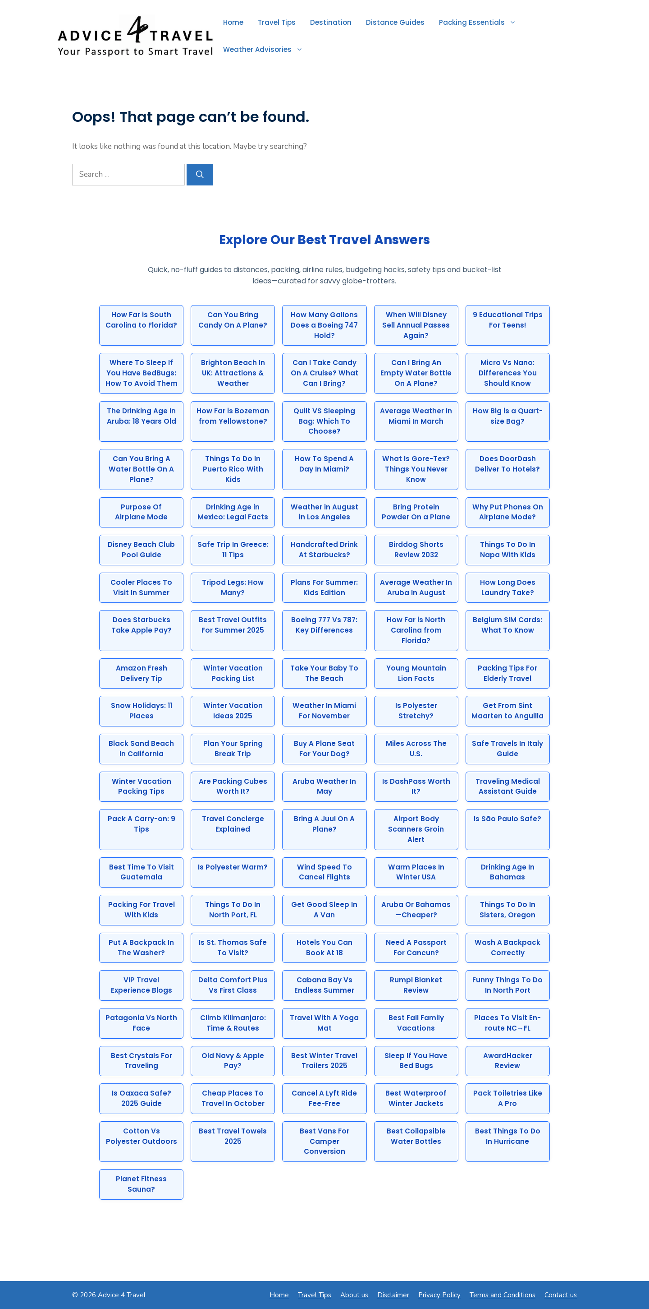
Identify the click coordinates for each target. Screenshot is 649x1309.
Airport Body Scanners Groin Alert (416, 829)
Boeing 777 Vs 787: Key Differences (324, 625)
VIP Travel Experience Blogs (141, 985)
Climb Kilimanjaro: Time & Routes (233, 1023)
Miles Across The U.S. (416, 749)
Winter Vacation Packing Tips (141, 786)
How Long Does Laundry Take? (507, 587)
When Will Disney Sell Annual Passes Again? (416, 325)
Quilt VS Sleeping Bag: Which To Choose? (324, 421)
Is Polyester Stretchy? (416, 711)
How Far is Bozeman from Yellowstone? (233, 416)
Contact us (560, 1295)
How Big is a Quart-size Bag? (508, 416)
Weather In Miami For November (324, 711)
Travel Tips (277, 22)
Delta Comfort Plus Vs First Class (233, 985)
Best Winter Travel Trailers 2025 (324, 1061)
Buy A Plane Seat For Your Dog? (324, 749)
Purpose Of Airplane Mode (141, 512)
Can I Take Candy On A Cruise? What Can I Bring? (324, 373)
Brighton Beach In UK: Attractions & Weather (233, 373)
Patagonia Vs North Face (141, 1023)
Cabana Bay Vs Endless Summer (324, 985)
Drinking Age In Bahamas (508, 872)
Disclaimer (393, 1295)
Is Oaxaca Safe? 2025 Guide (141, 1098)
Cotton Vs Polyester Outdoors (141, 1136)
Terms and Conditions (502, 1295)
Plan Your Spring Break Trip (233, 749)
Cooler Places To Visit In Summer (141, 587)
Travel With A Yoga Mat (324, 1023)
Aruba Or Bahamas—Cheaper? (416, 910)
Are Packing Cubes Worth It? (233, 786)
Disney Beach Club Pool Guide (141, 550)
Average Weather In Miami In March (416, 416)
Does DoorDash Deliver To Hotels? (507, 464)
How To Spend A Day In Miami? (324, 464)
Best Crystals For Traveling (141, 1061)
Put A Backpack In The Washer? (141, 947)
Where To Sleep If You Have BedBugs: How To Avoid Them (141, 373)
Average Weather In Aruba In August (416, 587)
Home (233, 22)
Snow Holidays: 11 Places (141, 711)
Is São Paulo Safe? (507, 818)
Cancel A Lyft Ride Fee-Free (324, 1098)
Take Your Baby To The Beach (324, 673)
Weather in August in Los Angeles (324, 512)
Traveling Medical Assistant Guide (507, 786)
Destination (331, 22)
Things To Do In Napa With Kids (507, 550)
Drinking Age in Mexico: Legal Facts (232, 512)
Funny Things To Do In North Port (507, 985)
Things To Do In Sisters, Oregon (507, 910)
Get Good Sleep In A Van (324, 910)
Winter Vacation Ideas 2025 (233, 711)
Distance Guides (395, 22)
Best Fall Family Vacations (416, 1023)
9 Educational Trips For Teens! (508, 320)
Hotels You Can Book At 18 (324, 947)
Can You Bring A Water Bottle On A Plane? (141, 469)
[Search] (200, 174)
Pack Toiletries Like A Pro (507, 1098)
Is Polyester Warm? (233, 867)
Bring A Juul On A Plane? (324, 824)
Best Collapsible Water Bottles (416, 1136)
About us (354, 1295)
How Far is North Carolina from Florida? (416, 630)
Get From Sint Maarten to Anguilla (507, 711)
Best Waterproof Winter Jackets (416, 1098)
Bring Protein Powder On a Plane (416, 512)
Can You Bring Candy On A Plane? (232, 320)
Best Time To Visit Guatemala (141, 872)
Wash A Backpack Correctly (507, 947)
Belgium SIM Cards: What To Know (507, 625)
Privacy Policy (439, 1295)
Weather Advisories (266, 49)
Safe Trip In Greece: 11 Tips (233, 550)
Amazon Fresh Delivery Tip (141, 673)
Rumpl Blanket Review (416, 985)
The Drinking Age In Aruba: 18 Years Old (141, 416)
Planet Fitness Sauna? (141, 1184)
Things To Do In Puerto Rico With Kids (233, 469)
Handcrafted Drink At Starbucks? (324, 550)
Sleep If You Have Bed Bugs (416, 1061)
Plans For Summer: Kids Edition (324, 587)
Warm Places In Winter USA (416, 872)
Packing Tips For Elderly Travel (507, 673)
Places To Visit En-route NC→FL (507, 1023)
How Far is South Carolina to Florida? (141, 320)
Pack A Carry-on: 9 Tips (141, 824)
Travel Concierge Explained (233, 824)
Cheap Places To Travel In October (233, 1098)
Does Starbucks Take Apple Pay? (141, 625)
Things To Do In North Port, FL (233, 910)
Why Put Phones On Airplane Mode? (507, 512)
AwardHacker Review (507, 1061)
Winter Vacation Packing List (233, 673)
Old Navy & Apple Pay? (232, 1061)
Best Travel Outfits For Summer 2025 (233, 625)
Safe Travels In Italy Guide (507, 749)
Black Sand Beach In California (141, 749)
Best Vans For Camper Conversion (324, 1141)
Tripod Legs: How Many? (233, 587)
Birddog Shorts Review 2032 (416, 550)
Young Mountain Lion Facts (416, 673)
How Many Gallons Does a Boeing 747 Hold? (324, 325)
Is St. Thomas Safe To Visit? (233, 947)
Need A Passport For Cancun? (416, 947)
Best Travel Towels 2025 (233, 1136)
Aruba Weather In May (324, 786)
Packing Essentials (481, 22)
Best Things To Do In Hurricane (507, 1136)
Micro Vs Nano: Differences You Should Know (508, 373)
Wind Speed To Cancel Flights (324, 872)
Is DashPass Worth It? (416, 786)
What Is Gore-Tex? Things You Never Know (416, 469)
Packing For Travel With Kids (141, 910)
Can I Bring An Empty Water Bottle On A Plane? (416, 373)
